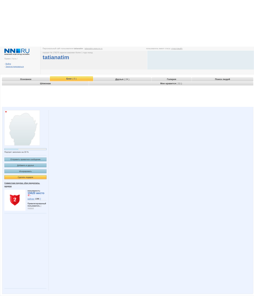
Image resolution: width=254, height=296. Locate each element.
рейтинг (31, 199)
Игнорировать (25, 171)
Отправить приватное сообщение (25, 159)
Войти (8, 64)
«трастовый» (177, 48)
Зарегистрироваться (15, 67)
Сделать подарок (25, 177)
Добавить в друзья (25, 165)
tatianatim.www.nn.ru (93, 48)
